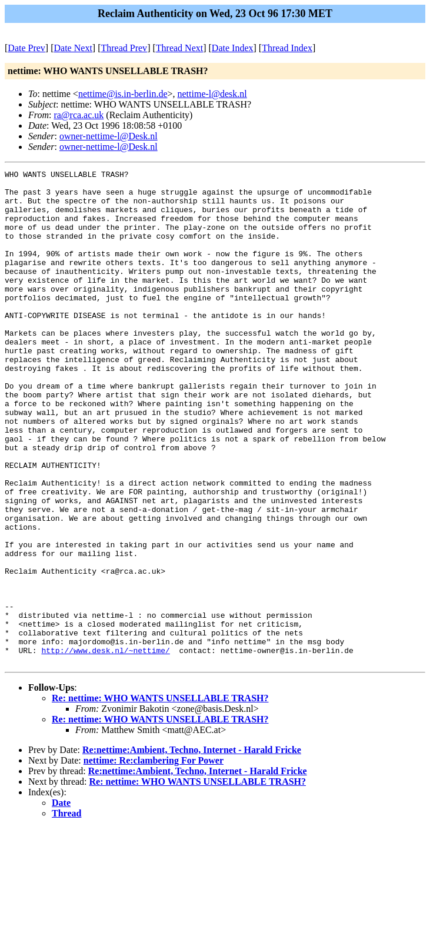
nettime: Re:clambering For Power (154, 859)
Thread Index (287, 48)
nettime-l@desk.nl (212, 94)
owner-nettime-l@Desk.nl (108, 136)
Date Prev (26, 48)
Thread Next (179, 48)
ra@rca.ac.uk (79, 115)
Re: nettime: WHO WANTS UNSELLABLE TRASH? (160, 797)
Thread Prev (124, 48)
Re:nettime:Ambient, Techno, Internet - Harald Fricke (191, 849)
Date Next (73, 48)
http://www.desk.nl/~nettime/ (105, 747)
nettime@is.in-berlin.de (123, 94)
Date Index (233, 48)
